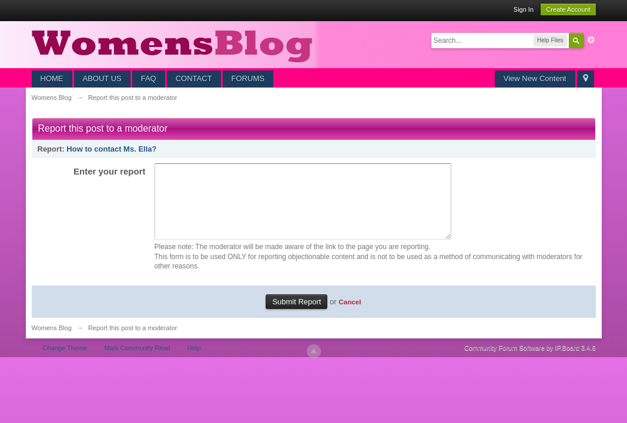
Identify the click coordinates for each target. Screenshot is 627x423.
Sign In (524, 9)
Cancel (349, 316)
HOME (52, 78)
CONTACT (194, 78)
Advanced (591, 40)
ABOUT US (102, 78)
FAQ (148, 78)
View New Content (535, 78)
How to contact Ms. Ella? (111, 149)
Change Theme (65, 361)
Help (194, 361)
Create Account (568, 9)
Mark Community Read (137, 361)
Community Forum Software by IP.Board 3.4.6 (530, 361)
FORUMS (248, 78)
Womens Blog (52, 341)
